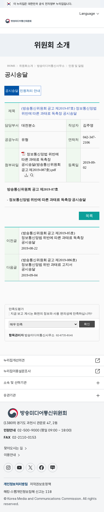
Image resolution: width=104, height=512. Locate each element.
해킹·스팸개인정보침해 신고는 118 (28, 492)
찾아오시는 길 (15, 448)
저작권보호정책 (40, 484)
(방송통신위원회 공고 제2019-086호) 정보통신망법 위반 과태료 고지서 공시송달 (49, 264)
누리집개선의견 (14, 360)
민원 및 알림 (76, 65)
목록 (89, 216)
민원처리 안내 (30, 91)
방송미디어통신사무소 (51, 65)
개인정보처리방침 (16, 484)
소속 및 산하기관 (15, 383)
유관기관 (10, 395)
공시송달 (11, 91)
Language (90, 14)
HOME (11, 65)
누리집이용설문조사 (17, 371)
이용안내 (12, 455)
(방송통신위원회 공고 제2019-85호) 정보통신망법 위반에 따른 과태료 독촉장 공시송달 (52, 237)
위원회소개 (26, 65)
